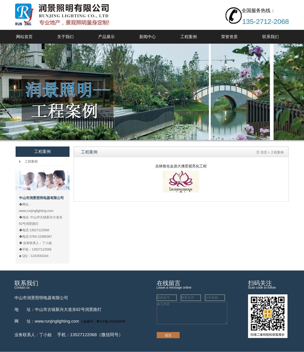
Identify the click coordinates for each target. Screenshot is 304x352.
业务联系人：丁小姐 (33, 334)
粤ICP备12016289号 (111, 321)
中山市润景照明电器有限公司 (41, 298)
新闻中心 (147, 36)
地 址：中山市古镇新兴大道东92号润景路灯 (57, 309)
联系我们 (270, 36)
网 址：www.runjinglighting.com (46, 321)
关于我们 (65, 36)
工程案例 (188, 36)
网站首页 (24, 36)
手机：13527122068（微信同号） (90, 334)
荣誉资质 (229, 36)
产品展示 (106, 36)
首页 (264, 152)
